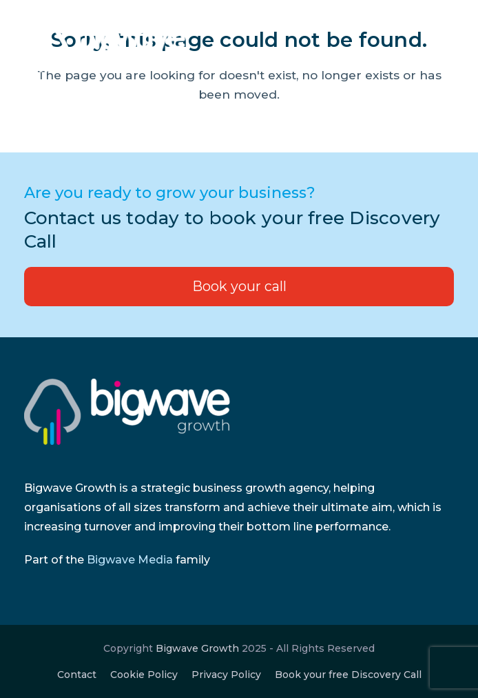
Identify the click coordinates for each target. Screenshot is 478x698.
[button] (446, 46)
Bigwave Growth (197, 648)
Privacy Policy (226, 674)
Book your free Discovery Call (348, 674)
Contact (76, 674)
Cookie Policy (144, 674)
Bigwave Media (130, 559)
